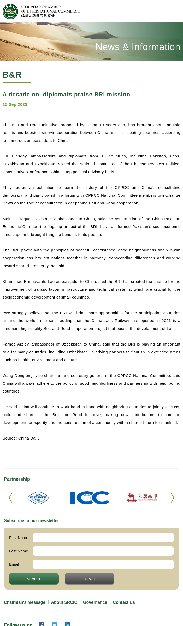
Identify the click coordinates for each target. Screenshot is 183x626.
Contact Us (124, 602)
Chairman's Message (24, 602)
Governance (95, 602)
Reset (90, 578)
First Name (18, 537)
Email (14, 564)
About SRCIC (64, 602)
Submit (34, 578)
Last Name (18, 551)
